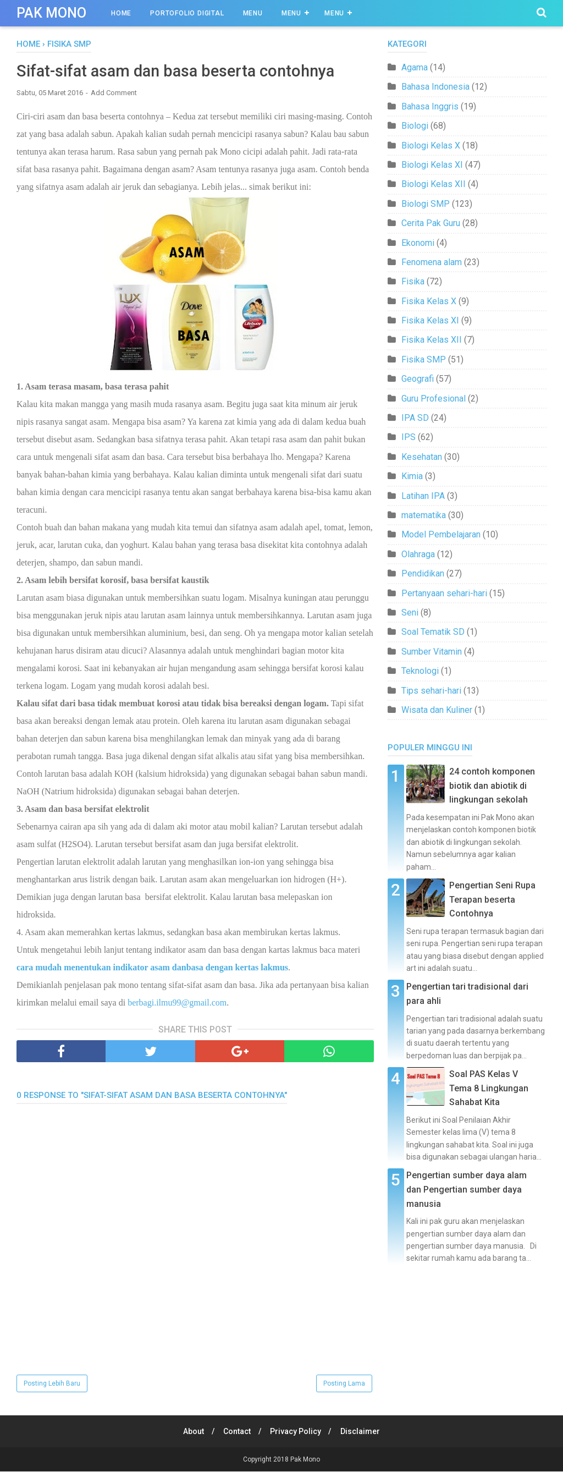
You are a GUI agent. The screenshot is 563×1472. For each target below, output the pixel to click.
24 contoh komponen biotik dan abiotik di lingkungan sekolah (492, 785)
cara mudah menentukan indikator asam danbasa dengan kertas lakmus (152, 968)
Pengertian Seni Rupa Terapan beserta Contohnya (492, 899)
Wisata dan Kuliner (436, 710)
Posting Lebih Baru (52, 1384)
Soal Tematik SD (433, 632)
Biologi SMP (425, 204)
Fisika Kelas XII (431, 339)
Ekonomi (417, 243)
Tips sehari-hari (431, 690)
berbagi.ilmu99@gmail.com (177, 1003)
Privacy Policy (296, 1431)
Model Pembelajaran (441, 534)
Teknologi (420, 671)
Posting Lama (344, 1384)
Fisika (412, 281)
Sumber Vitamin (431, 651)
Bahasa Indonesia (435, 86)
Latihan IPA (423, 496)
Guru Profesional (433, 398)
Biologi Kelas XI (432, 165)
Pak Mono (51, 13)
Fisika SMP (423, 359)
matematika (423, 515)
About (191, 1431)
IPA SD (415, 418)
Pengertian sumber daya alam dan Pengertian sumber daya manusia (466, 1189)
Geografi (417, 379)
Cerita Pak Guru (430, 223)
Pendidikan (422, 573)
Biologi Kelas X (430, 145)
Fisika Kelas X (428, 301)
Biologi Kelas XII (433, 184)
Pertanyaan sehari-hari (444, 593)
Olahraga (418, 554)
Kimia (412, 476)
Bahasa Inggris (430, 106)
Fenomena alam (431, 262)
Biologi (414, 125)
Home (121, 13)
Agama (414, 67)
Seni (409, 612)
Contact (236, 1431)
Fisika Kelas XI (430, 320)
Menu (253, 13)
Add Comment (114, 93)
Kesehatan (421, 457)
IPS (408, 437)
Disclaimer (363, 1431)
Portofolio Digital (187, 13)
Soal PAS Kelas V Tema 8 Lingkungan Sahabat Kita (488, 1088)
